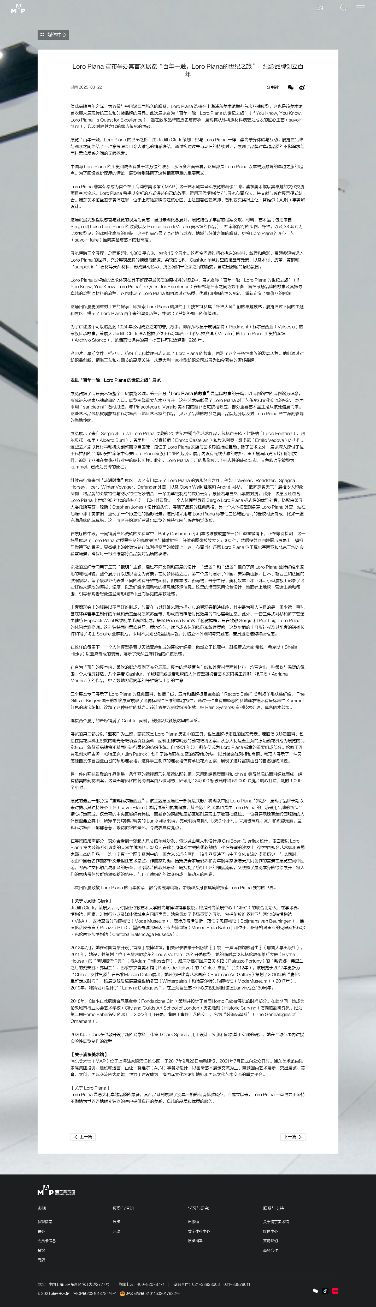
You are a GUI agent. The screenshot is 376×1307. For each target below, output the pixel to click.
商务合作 (270, 1250)
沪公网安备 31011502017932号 (150, 1293)
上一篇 (83, 1137)
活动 (116, 1231)
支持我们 (270, 1241)
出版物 (193, 1222)
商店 (41, 1260)
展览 (116, 1222)
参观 (42, 1208)
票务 (41, 1231)
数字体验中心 (199, 1231)
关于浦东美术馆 (276, 1222)
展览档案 (195, 1241)
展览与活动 (123, 1208)
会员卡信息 (47, 1241)
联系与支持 (273, 1208)
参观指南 (45, 1222)
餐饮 (41, 1250)
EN (319, 8)
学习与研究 (198, 1208)
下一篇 (293, 1137)
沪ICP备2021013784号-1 (95, 1293)
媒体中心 (53, 35)
